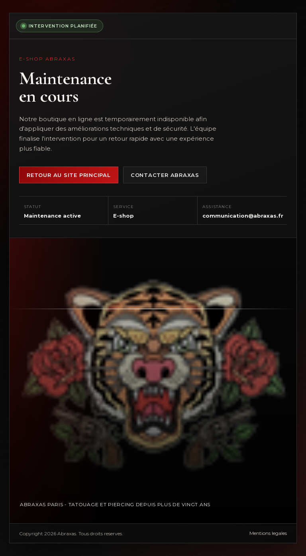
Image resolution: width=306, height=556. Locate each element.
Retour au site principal (69, 175)
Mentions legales (268, 533)
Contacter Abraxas (165, 175)
